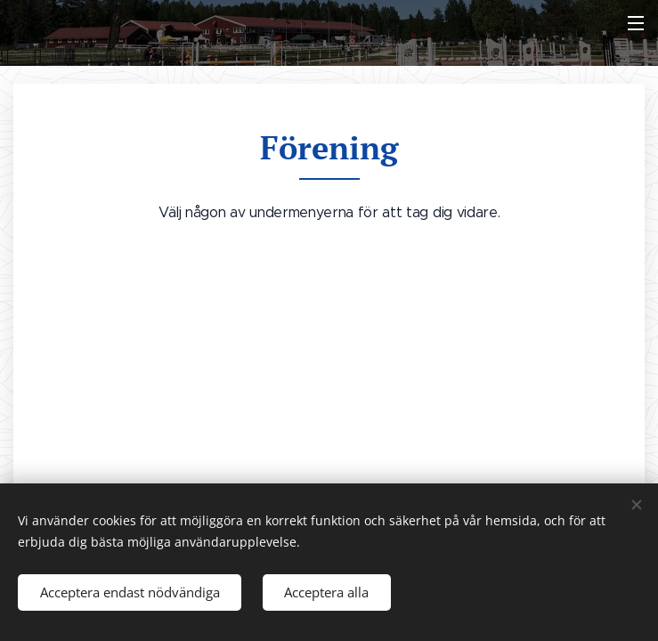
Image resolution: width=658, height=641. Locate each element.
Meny (636, 23)
